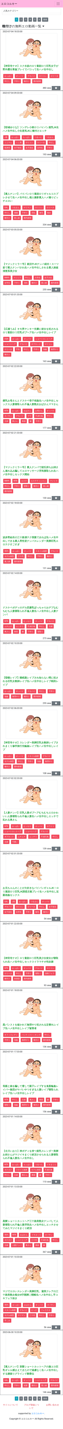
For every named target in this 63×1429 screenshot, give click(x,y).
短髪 (26, 1385)
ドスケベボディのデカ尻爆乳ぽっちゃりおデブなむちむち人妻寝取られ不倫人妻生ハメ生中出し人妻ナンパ (30, 611)
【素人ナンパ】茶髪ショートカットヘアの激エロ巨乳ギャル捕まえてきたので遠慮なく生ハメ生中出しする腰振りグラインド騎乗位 (30, 1370)
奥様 (24, 421)
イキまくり (51, 1164)
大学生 (37, 278)
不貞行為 (39, 416)
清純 (26, 283)
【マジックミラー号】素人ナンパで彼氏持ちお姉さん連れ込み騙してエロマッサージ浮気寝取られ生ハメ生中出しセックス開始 (30, 471)
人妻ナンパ (17, 1245)
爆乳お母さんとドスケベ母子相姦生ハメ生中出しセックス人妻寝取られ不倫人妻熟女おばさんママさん (30, 402)
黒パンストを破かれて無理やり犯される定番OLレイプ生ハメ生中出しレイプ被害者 (31, 1026)
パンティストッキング (31, 1035)
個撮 (16, 213)
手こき (7, 1320)
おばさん (27, 411)
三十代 (21, 556)
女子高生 (29, 148)
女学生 (40, 148)
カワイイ (50, 826)
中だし (7, 81)
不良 (18, 349)
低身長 (7, 148)
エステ (24, 481)
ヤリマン (27, 207)
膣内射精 (37, 81)
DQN (6, 339)
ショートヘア (10, 344)
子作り (17, 81)
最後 (45, 19)
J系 (5, 137)
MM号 (7, 278)
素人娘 (17, 218)
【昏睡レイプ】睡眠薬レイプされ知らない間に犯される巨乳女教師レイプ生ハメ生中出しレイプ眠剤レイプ (30, 681)
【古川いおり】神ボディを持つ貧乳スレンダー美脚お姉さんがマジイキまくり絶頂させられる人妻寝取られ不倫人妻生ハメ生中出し (30, 1154)
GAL (6, 207)
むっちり (27, 621)
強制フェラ (49, 973)
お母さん (39, 411)
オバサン (8, 416)
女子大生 (48, 278)
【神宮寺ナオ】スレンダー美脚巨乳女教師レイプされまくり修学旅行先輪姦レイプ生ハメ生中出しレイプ (30, 746)
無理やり (54, 349)
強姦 (45, 349)
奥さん (15, 421)
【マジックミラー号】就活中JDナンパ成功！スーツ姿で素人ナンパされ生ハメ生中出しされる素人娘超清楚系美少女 (31, 268)
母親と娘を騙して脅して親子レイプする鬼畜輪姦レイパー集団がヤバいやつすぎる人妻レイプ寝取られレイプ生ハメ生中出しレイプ (30, 1090)
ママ (29, 416)
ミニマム (8, 142)
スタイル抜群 (41, 551)
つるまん (50, 137)
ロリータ (54, 76)
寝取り (26, 486)
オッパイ (20, 76)
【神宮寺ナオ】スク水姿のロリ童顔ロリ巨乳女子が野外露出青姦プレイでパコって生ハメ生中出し (30, 68)
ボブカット (36, 344)
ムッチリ (20, 626)
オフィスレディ (11, 1035)
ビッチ (34, 1310)
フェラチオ (45, 1310)
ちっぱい (26, 137)
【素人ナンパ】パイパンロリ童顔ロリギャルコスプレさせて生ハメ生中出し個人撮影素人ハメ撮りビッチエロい (30, 197)
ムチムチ (8, 626)
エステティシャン (38, 481)
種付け (26, 81)
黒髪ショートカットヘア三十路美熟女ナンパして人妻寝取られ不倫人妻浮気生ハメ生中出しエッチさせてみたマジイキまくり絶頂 (30, 1225)
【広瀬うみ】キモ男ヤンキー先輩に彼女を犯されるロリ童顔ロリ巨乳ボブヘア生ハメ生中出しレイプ (30, 331)
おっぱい (8, 76)
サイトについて (10, 1405)
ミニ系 (19, 142)
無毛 (41, 213)
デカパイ (31, 76)
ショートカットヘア (43, 339)
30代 (6, 551)
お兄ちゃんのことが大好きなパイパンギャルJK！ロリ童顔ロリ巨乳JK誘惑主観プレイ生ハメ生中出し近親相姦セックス (31, 891)
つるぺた (38, 137)
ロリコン (43, 76)
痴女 (49, 213)
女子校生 (18, 148)
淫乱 (33, 213)
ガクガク (8, 1170)
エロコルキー (9, 3)
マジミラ (17, 278)
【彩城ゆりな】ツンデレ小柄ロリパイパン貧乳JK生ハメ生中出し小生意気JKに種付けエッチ (31, 129)
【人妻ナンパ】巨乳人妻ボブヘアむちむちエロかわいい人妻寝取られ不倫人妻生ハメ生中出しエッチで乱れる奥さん (30, 816)
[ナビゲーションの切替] (58, 3)
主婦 (6, 421)
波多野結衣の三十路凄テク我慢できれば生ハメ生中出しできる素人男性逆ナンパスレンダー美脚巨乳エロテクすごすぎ (30, 541)
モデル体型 (9, 556)
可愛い (15, 842)
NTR (6, 411)
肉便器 (17, 979)
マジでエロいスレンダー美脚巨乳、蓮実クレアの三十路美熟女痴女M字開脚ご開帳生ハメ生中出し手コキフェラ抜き (30, 1295)
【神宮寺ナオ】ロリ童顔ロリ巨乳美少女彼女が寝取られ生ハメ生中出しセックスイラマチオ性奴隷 (30, 960)
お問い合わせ (52, 1405)
